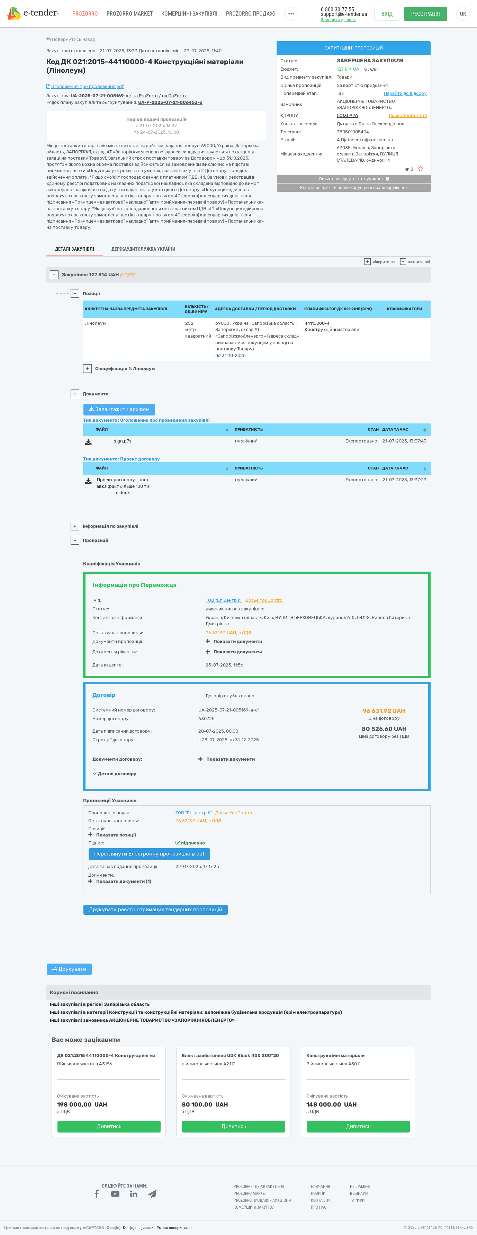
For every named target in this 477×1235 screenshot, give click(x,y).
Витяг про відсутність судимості (354, 179)
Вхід (387, 14)
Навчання (320, 1186)
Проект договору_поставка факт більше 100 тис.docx (123, 486)
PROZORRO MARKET (130, 13)
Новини (318, 1193)
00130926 (347, 115)
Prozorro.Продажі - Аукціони (262, 1200)
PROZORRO (85, 13)
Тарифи (357, 1200)
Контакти (320, 1200)
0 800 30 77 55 (337, 9)
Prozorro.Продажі (251, 13)
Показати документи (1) (119, 881)
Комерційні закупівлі (189, 13)
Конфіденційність (138, 1227)
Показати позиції (112, 835)
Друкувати (69, 969)
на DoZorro (174, 95)
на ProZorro (146, 95)
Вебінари (359, 1193)
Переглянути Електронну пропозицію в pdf (149, 854)
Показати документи (234, 641)
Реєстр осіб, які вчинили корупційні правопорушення (354, 187)
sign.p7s (123, 441)
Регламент (360, 1186)
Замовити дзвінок (338, 19)
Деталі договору (114, 773)
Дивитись (109, 1126)
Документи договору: (117, 759)
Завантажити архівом (119, 409)
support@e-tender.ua (344, 14)
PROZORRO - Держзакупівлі (259, 1186)
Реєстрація (425, 14)
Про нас (318, 1207)
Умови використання (175, 1227)
